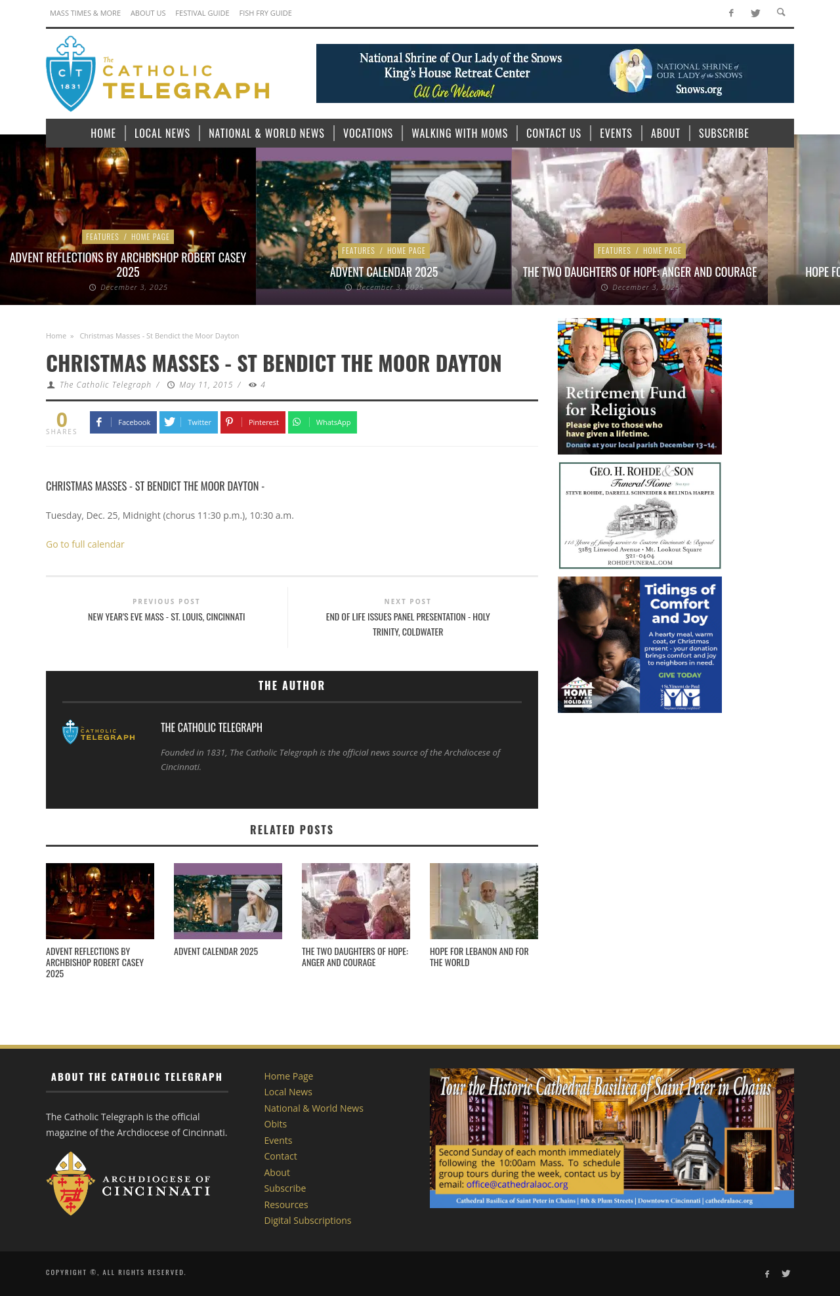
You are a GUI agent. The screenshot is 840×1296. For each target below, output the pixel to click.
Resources (286, 1204)
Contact (280, 1156)
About (277, 1172)
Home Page (150, 236)
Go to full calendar (85, 544)
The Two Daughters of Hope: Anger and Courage (640, 271)
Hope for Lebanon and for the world (479, 956)
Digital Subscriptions (308, 1220)
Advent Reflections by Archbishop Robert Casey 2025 (128, 264)
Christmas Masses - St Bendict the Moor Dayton (152, 485)
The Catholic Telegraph (106, 384)
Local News (288, 1091)
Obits (275, 1124)
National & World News (314, 1108)
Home (56, 335)
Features (102, 236)
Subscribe (285, 1188)
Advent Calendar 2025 (384, 271)
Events (278, 1140)
